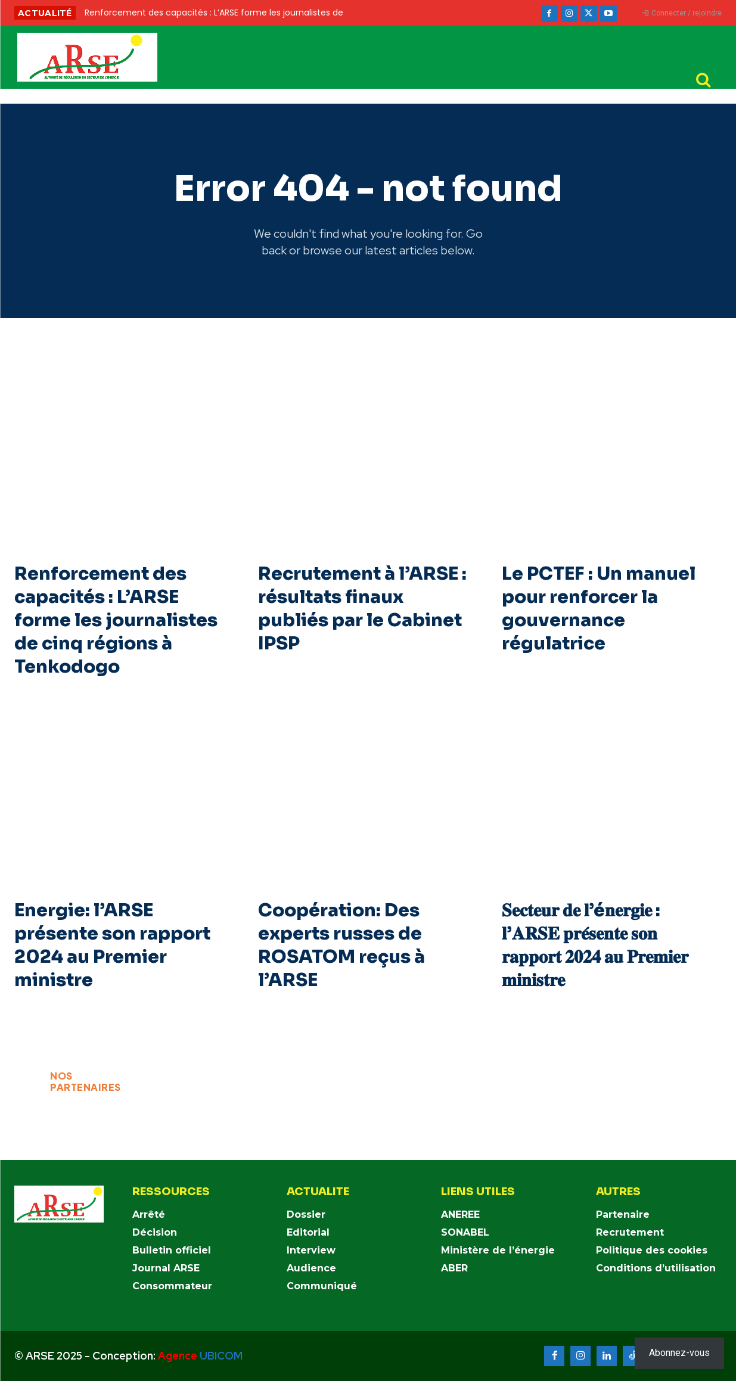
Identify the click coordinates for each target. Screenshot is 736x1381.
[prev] (388, 12)
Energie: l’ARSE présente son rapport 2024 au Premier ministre (112, 945)
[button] (703, 80)
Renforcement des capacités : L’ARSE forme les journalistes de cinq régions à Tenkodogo (116, 620)
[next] (407, 12)
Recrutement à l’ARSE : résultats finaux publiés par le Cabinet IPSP (362, 608)
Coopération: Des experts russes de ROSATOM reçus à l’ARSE (341, 945)
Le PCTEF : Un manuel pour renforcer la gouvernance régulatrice (599, 608)
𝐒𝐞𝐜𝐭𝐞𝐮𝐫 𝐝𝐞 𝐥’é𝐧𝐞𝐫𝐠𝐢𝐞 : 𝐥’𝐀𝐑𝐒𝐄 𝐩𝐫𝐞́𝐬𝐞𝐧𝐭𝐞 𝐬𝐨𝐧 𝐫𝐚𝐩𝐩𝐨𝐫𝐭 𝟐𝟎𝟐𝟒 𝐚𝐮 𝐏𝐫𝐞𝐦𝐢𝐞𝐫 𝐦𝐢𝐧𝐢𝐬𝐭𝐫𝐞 (595, 945)
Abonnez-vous (679, 1352)
